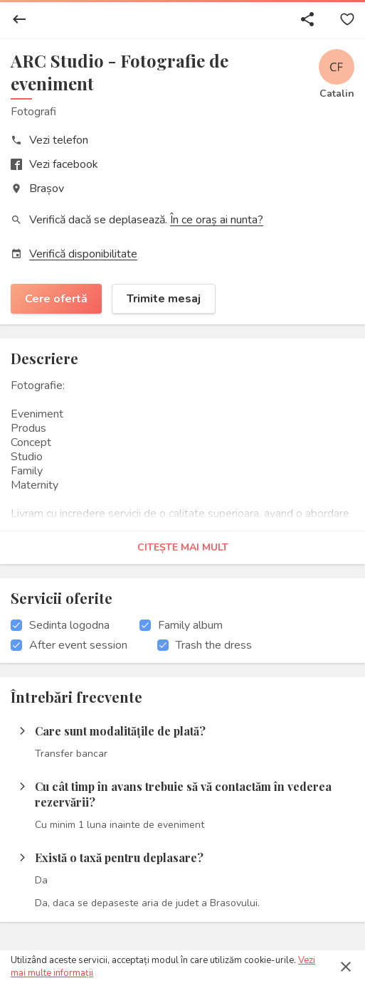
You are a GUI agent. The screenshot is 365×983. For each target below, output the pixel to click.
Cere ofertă (56, 299)
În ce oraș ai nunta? (216, 220)
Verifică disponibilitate (83, 254)
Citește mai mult (182, 547)
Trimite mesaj (164, 299)
